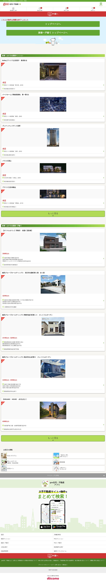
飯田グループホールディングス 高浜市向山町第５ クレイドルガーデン (26, 357)
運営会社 (64, 564)
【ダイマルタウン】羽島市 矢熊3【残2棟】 (17, 230)
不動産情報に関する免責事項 (67, 560)
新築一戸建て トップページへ (53, 32)
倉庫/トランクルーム (60, 551)
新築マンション (5, 539)
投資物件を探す (58, 547)
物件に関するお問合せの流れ (45, 560)
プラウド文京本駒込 (9, 187)
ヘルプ (51, 564)
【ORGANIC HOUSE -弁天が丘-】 (14, 399)
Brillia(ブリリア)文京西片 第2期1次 (14, 60)
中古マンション (58, 539)
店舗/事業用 (4, 551)
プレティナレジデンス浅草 (11, 126)
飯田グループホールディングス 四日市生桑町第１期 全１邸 (23, 273)
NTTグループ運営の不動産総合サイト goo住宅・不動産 (15, 0)
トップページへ (53, 24)
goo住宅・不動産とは (6, 560)
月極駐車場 (57, 534)
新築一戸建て (5, 543)
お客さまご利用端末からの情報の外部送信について (25, 560)
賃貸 (2, 534)
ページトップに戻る (53, 475)
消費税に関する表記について (96, 560)
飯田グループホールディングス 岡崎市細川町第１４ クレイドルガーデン (27, 315)
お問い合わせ (58, 564)
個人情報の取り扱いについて (82, 560)
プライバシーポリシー (43, 564)
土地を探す (4, 547)
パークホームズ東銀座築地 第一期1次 (15, 95)
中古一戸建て (58, 543)
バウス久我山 (6, 161)
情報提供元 (55, 560)
